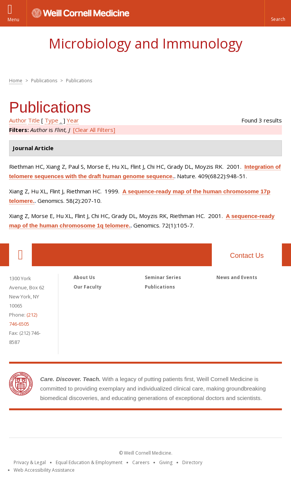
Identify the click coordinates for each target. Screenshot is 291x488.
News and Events (236, 277)
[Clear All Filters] (94, 129)
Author (18, 120)
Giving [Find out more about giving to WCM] (165, 462)
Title (34, 120)
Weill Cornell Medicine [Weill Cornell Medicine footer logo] (145, 425)
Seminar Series (163, 277)
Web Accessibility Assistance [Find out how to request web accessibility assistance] (44, 470)
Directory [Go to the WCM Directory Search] (192, 462)
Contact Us (247, 255)
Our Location (20, 254)
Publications (160, 287)
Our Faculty (88, 287)
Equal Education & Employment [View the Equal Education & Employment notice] (89, 462)
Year (73, 120)
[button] (277, 13)
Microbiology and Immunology (145, 43)
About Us (84, 277)
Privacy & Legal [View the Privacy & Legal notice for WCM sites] (30, 462)
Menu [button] (13, 19)
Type (51, 120)
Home (15, 80)
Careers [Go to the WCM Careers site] (140, 462)
